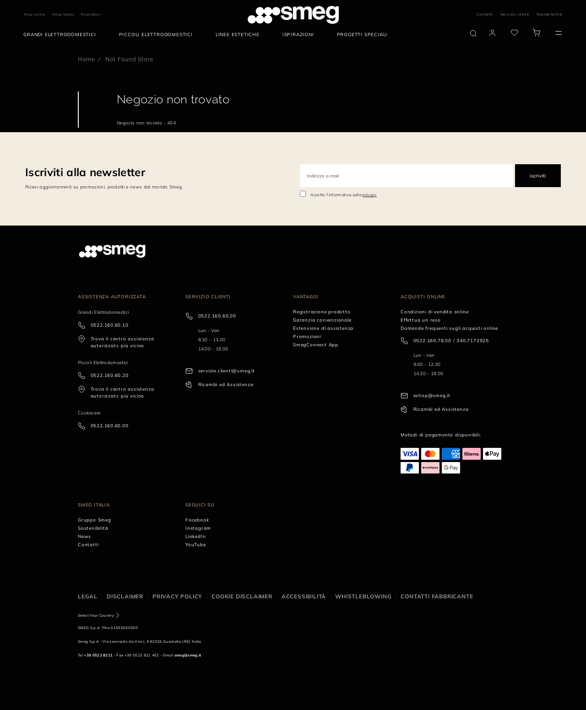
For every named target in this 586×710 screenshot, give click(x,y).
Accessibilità (304, 596)
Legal (88, 596)
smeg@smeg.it (187, 655)
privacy (369, 194)
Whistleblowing (363, 596)
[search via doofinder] (473, 33)
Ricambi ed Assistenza (226, 384)
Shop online (34, 14)
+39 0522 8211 (98, 655)
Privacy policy (177, 596)
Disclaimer (125, 596)
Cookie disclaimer (242, 596)
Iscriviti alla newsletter (85, 172)
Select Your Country (96, 615)
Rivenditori (91, 14)
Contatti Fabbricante (437, 596)
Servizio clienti (515, 14)
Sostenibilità (549, 14)
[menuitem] (61, 34)
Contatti (485, 14)
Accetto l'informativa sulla (343, 194)
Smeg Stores (63, 14)
